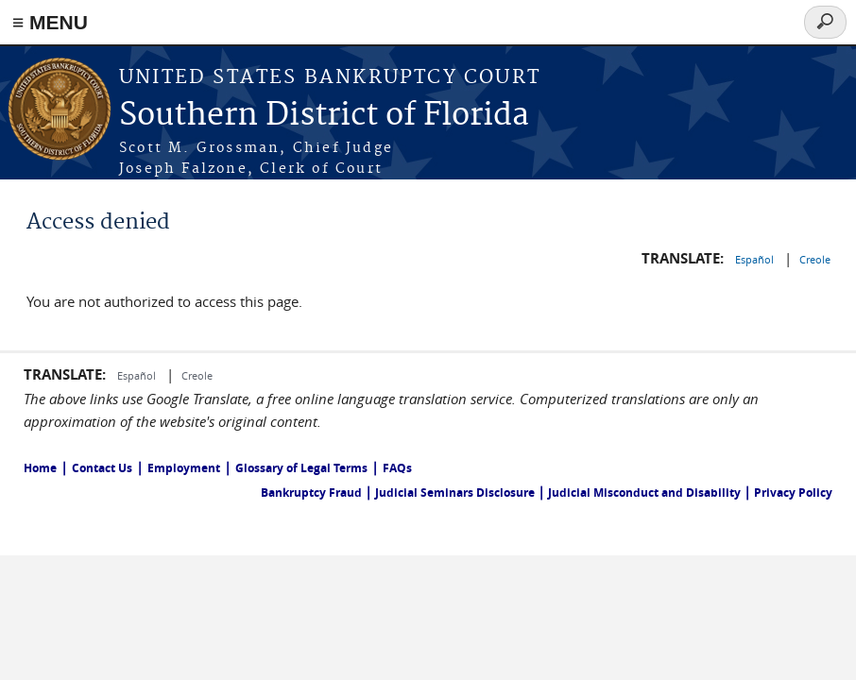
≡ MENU (50, 22)
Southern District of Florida (324, 115)
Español (756, 259)
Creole (814, 259)
